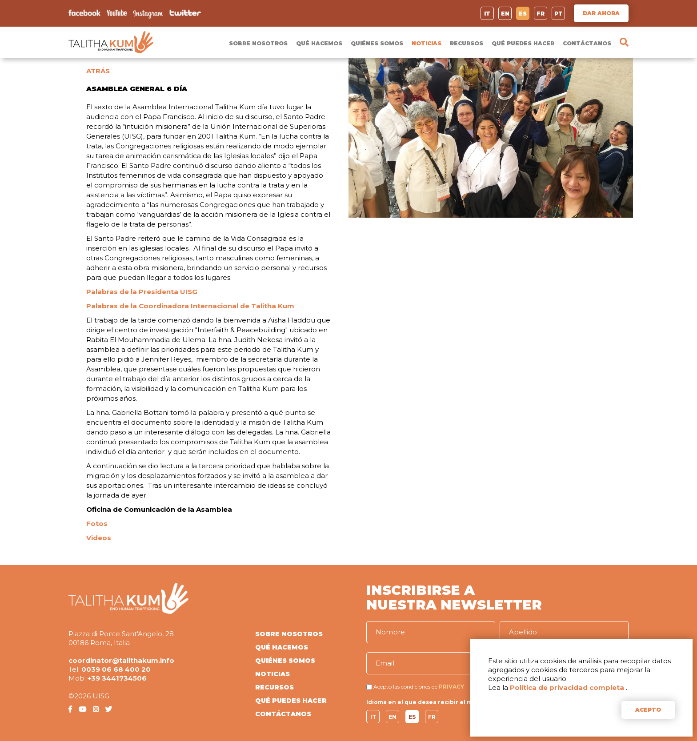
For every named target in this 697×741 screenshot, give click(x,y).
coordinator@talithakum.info (121, 660)
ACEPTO (648, 709)
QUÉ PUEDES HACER (523, 43)
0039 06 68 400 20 (116, 669)
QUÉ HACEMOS (319, 43)
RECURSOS (466, 43)
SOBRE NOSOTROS (258, 43)
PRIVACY (451, 686)
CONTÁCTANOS (587, 43)
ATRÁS (98, 71)
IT (487, 13)
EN (505, 13)
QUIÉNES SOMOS (377, 43)
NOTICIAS (426, 43)
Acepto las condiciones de (405, 686)
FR (541, 13)
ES (523, 13)
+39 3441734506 (117, 678)
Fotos (97, 523)
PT (558, 13)
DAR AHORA (601, 13)
